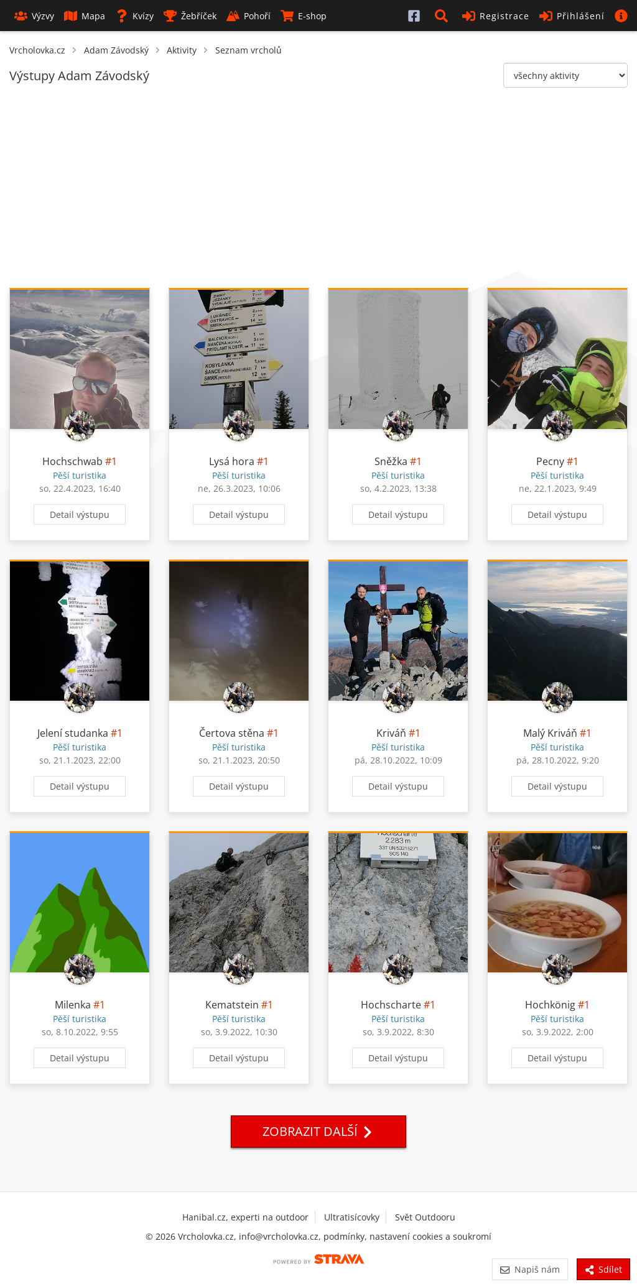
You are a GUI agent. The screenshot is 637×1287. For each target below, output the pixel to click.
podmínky (344, 1236)
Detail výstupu (79, 514)
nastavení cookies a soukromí (430, 1236)
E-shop (304, 15)
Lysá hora (231, 461)
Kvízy (134, 15)
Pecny (550, 461)
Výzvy (34, 15)
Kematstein (232, 1005)
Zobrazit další (318, 1131)
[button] (443, 15)
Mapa (84, 15)
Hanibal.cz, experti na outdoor (245, 1217)
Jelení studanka (74, 733)
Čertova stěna (231, 733)
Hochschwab (72, 461)
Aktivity (182, 50)
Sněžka (390, 461)
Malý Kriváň (550, 733)
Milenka (73, 1005)
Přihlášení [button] (572, 15)
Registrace (495, 15)
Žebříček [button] (190, 15)
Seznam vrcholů (248, 50)
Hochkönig (550, 1005)
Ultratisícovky (351, 1217)
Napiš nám (529, 1269)
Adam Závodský (116, 50)
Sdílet (603, 1269)
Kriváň (391, 733)
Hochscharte (391, 1005)
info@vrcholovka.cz (278, 1236)
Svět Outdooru (425, 1217)
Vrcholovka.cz (37, 50)
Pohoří (248, 15)
